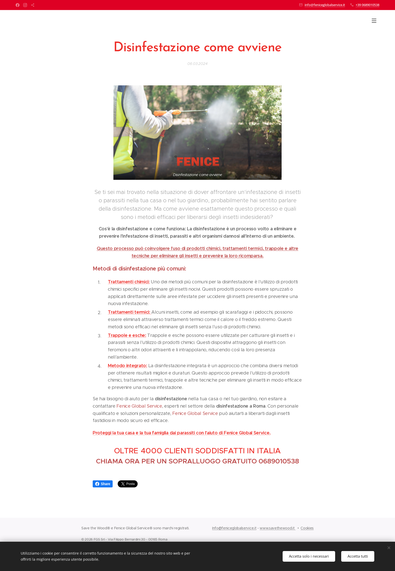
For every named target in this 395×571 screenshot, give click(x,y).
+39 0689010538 (367, 5)
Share (102, 484)
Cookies (307, 528)
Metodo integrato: (127, 365)
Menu (374, 20)
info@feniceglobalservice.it (325, 5)
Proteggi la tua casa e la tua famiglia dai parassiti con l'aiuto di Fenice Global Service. (181, 433)
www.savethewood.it (277, 528)
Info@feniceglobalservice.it (234, 528)
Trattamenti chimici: (129, 282)
